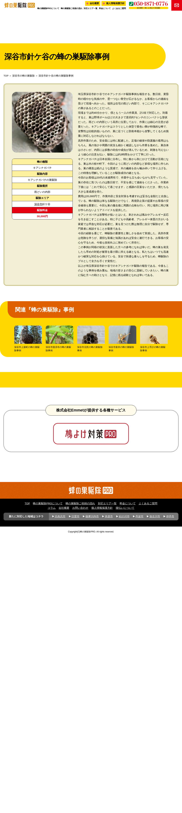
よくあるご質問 (119, 8)
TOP (6, 75)
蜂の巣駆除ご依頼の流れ (71, 8)
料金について (105, 8)
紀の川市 (124, 792)
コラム (52, 783)
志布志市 (60, 792)
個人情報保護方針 (115, 3)
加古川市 (154, 792)
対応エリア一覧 (90, 8)
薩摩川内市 (92, 792)
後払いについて (125, 783)
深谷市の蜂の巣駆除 (23, 75)
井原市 (109, 792)
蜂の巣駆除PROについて (48, 8)
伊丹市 (170, 792)
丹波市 (139, 792)
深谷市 (38, 204)
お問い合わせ (80, 783)
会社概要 (94, 3)
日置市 (75, 792)
